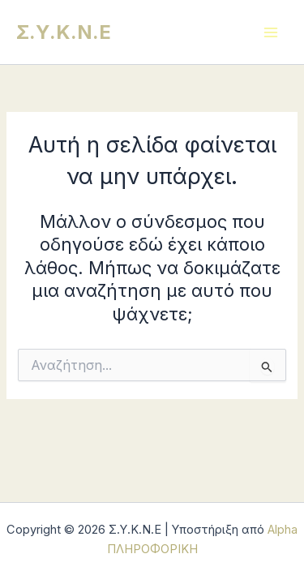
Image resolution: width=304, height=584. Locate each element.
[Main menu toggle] (271, 32)
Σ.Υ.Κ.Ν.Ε (63, 32)
